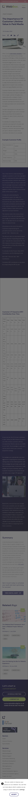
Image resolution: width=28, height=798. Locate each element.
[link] (2, 784)
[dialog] (14, 399)
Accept (14, 794)
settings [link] (22, 789)
